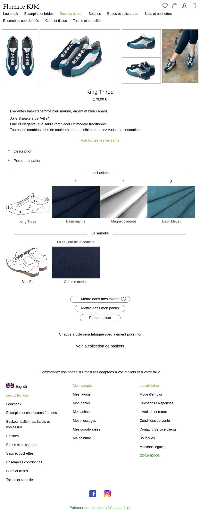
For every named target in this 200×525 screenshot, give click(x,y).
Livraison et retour (153, 412)
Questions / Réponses (156, 403)
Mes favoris (81, 394)
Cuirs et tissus (56, 21)
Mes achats (81, 412)
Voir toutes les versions (100, 140)
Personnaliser (100, 318)
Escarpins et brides (39, 14)
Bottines (94, 14)
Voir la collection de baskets (100, 346)
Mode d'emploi (151, 394)
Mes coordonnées (86, 429)
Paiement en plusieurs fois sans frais (100, 508)
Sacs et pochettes (158, 14)
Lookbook (10, 14)
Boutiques (147, 438)
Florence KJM (21, 6)
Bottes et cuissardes (122, 14)
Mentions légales (152, 447)
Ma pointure (82, 438)
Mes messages (84, 421)
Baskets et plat (71, 14)
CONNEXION (150, 456)
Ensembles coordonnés (21, 21)
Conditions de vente (155, 421)
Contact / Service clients (158, 429)
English (16, 387)
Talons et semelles (87, 21)
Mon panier (81, 403)
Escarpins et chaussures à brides (31, 413)
